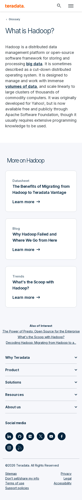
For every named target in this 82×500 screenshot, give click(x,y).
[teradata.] (14, 5)
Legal (68, 478)
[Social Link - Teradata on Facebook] (62, 436)
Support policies (17, 488)
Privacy (66, 473)
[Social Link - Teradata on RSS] (20, 448)
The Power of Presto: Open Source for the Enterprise (41, 331)
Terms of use (14, 483)
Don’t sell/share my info (22, 478)
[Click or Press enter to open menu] (71, 6)
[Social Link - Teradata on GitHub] (20, 436)
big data (34, 63)
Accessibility (63, 483)
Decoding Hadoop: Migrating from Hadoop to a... (41, 342)
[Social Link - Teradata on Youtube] (51, 436)
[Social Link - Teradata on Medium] (30, 436)
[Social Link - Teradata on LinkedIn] (9, 436)
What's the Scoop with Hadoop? (41, 337)
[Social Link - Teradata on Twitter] (41, 436)
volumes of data (21, 86)
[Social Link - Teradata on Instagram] (9, 448)
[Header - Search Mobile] (59, 6)
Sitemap (11, 473)
